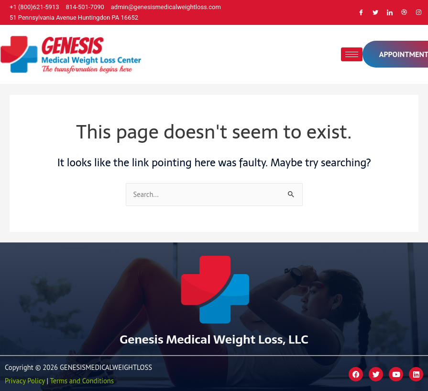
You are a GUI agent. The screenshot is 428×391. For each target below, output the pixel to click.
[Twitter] (375, 12)
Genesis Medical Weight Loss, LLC (214, 339)
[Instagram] (418, 12)
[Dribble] (404, 12)
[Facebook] (361, 12)
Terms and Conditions (82, 380)
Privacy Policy (25, 380)
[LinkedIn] (390, 12)
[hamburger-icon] (351, 54)
